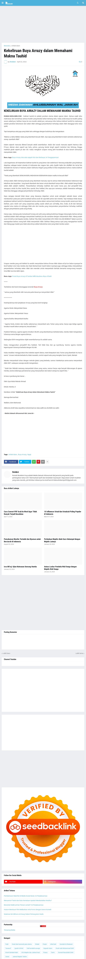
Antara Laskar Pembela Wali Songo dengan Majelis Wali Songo (60, 567)
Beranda (7, 46)
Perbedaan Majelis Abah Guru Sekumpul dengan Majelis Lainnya (62, 540)
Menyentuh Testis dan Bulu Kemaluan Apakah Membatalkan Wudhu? (28, 900)
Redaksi (15, 472)
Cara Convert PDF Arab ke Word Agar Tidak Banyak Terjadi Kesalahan (20, 512)
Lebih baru (6, 653)
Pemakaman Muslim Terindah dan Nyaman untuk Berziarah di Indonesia (22, 540)
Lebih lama (79, 653)
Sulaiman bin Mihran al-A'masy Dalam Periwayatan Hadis (23, 914)
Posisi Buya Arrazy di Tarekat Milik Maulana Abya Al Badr (32, 276)
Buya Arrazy (22, 454)
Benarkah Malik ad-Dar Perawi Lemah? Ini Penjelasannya (23, 905)
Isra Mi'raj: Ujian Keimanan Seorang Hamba (20, 566)
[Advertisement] (43, 24)
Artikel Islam (15, 46)
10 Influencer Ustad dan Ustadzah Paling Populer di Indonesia (62, 512)
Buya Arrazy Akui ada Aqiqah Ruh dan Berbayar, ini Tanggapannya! (35, 157)
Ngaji (29, 454)
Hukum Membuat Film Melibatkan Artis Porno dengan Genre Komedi (27, 909)
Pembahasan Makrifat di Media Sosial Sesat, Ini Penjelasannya (25, 896)
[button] (2, 3)
